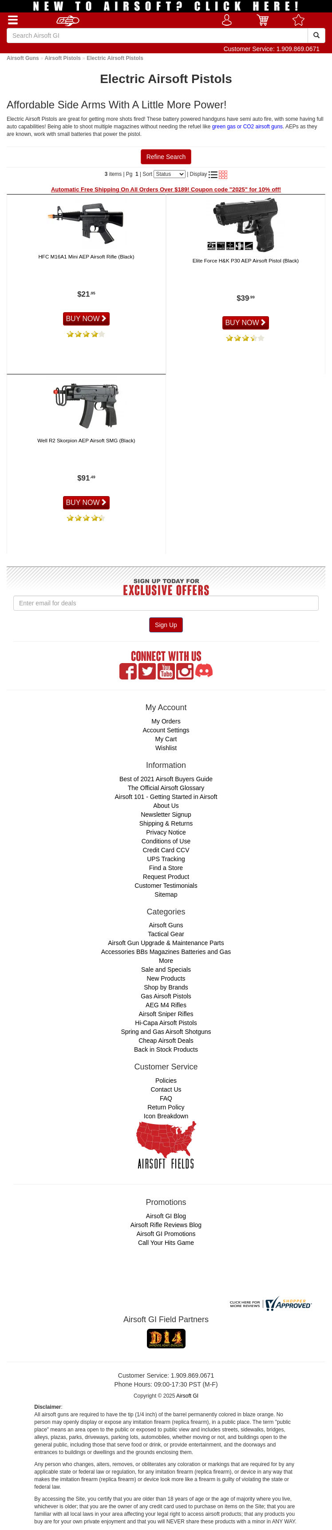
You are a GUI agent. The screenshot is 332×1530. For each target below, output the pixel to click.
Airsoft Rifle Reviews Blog (166, 1224)
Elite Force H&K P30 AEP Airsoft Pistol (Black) (246, 260)
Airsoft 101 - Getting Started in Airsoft (166, 796)
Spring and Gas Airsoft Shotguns (166, 1031)
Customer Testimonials (165, 885)
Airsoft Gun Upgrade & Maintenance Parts (166, 942)
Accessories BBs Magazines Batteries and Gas (166, 951)
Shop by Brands (166, 987)
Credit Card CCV (165, 850)
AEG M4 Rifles (166, 1005)
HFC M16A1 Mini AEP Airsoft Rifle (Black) (86, 256)
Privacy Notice (166, 832)
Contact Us (165, 1089)
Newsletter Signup (166, 814)
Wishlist (166, 747)
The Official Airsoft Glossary (166, 787)
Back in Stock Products (166, 1049)
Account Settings (165, 730)
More (166, 960)
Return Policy (165, 1107)
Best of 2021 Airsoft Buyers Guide (166, 779)
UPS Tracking (166, 858)
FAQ (166, 1098)
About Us (166, 805)
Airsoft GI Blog (166, 1216)
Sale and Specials (166, 969)
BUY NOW (86, 318)
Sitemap (165, 894)
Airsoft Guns (23, 58)
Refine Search (166, 156)
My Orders (165, 721)
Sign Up (166, 624)
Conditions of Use (166, 841)
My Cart (166, 739)
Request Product (166, 876)
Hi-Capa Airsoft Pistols (166, 1022)
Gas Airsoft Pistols (166, 996)
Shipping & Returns (166, 823)
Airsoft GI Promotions (165, 1233)
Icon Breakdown (166, 1116)
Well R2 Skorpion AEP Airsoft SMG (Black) (86, 440)
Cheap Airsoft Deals (166, 1040)
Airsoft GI (187, 1396)
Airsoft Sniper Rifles (166, 1013)
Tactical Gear (166, 934)
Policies (166, 1080)
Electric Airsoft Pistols (115, 58)
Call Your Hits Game (166, 1242)
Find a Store (166, 867)
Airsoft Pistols (63, 58)
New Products (165, 978)
